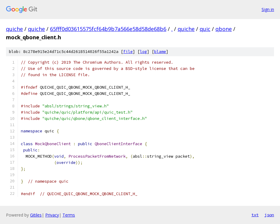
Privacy (52, 215)
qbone (223, 28)
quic (205, 28)
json (269, 214)
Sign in (268, 9)
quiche (14, 28)
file (128, 51)
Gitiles (36, 215)
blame (160, 51)
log (143, 51)
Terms (68, 215)
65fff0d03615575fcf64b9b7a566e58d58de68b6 (108, 28)
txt (255, 214)
